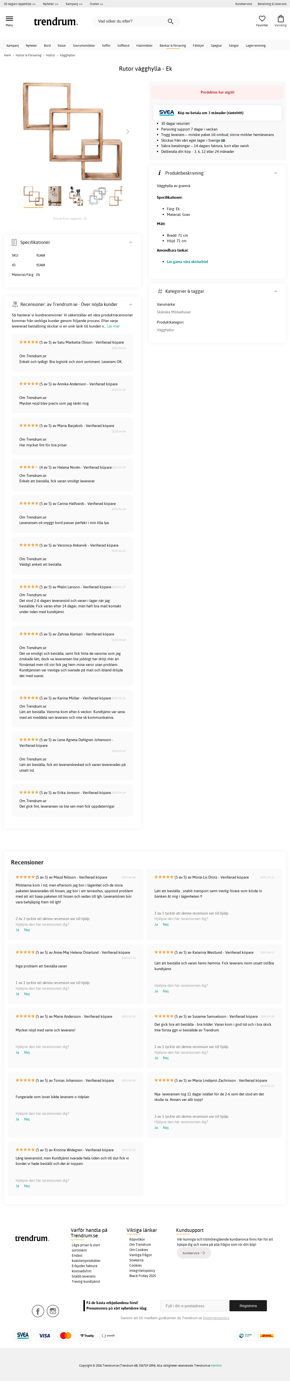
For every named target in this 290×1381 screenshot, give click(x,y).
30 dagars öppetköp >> (20, 4)
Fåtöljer (198, 45)
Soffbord (123, 45)
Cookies (135, 1265)
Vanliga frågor (140, 1255)
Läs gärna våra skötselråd (187, 261)
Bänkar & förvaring (173, 45)
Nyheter (31, 45)
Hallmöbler (144, 45)
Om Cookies (138, 1250)
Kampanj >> (74, 4)
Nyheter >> (50, 4)
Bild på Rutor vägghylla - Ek (70, 218)
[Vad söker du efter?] (136, 21)
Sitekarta (136, 1260)
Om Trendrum (140, 1244)
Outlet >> (96, 4)
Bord (47, 45)
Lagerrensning (256, 45)
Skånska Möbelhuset (174, 312)
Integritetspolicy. (216, 1317)
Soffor (106, 45)
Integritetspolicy (142, 1270)
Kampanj (12, 45)
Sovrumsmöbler (84, 45)
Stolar (62, 45)
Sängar (234, 45)
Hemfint (216, 1365)
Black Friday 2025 (142, 1276)
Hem (7, 55)
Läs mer (113, 326)
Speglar (216, 45)
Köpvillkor (137, 1239)
